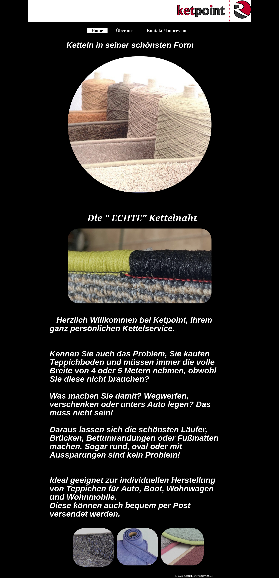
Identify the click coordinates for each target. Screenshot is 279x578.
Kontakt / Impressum (167, 30)
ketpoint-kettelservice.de (198, 575)
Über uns (125, 30)
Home (97, 30)
